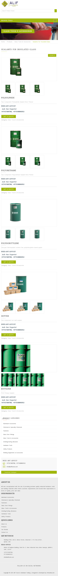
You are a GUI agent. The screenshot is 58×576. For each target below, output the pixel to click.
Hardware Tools (7, 445)
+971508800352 (20, 463)
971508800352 (8, 554)
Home (3, 42)
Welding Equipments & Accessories (13, 452)
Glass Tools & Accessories (22, 42)
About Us (4, 524)
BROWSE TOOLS (6, 20)
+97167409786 (11, 463)
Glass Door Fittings (8, 434)
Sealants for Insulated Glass (41, 42)
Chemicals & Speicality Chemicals (12, 427)
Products (9, 42)
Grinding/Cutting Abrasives (10, 441)
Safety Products (7, 449)
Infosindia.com (50, 572)
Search (52, 55)
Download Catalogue (8, 472)
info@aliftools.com (12, 467)
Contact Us (4, 532)
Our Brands (4, 529)
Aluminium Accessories (9, 423)
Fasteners (6, 431)
